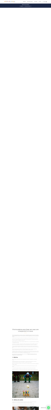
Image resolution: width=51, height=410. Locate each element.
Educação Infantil (28, 6)
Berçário (21, 6)
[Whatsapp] (48, 407)
